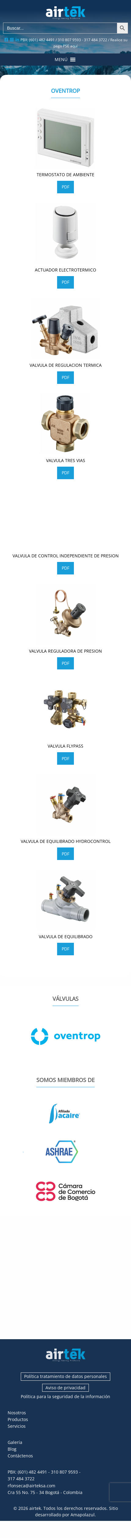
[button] (61, 59)
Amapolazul (83, 1515)
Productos (18, 1419)
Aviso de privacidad (65, 1387)
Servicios (17, 1426)
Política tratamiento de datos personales (65, 1376)
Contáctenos (20, 1456)
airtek (35, 1508)
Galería (15, 1442)
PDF (65, 187)
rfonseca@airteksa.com (31, 1486)
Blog (12, 1449)
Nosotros (17, 1413)
